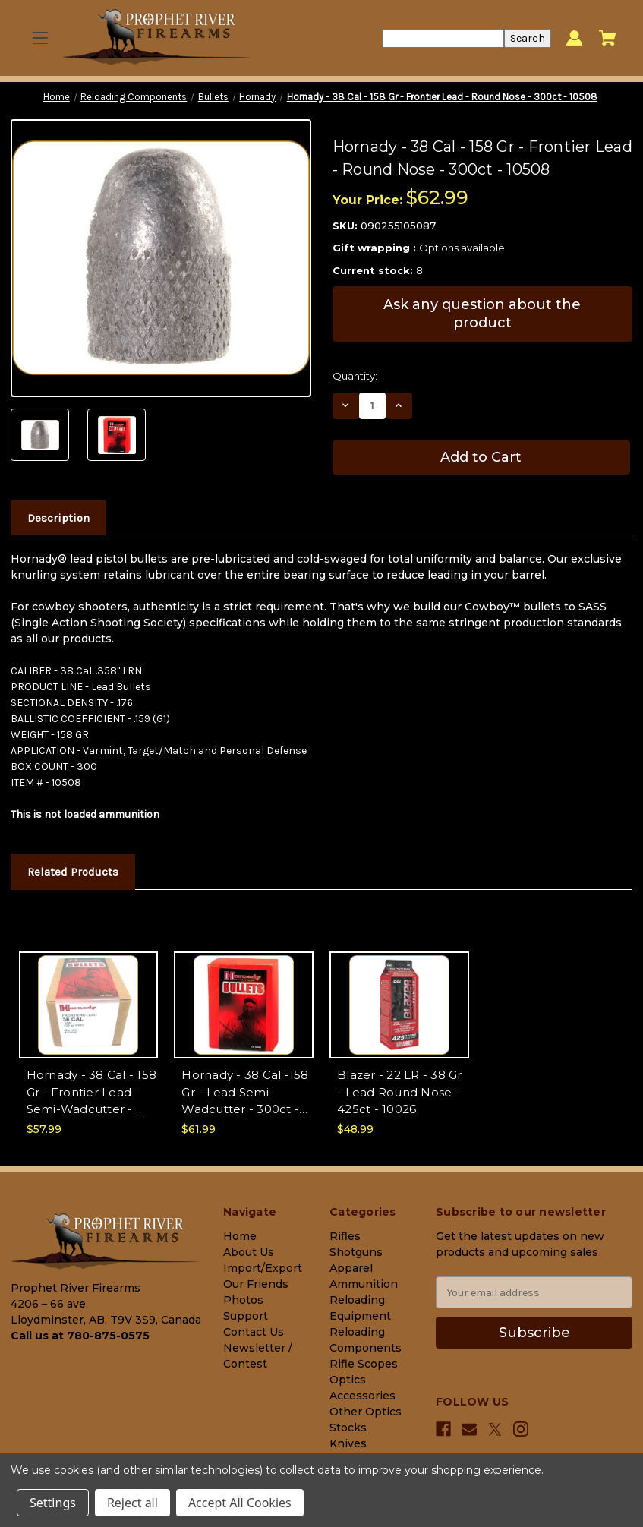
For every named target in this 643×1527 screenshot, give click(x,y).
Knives (348, 1443)
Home (240, 1236)
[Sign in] (574, 38)
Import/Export (262, 1268)
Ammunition (363, 1284)
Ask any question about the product (482, 313)
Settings (53, 1502)
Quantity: (355, 376)
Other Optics (365, 1411)
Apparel (351, 1268)
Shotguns (356, 1252)
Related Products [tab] (72, 872)
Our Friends (255, 1284)
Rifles (345, 1236)
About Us (248, 1252)
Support (245, 1316)
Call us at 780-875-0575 (80, 1335)
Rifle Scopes (363, 1364)
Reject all (132, 1502)
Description (58, 518)
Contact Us (253, 1332)
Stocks (348, 1427)
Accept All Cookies (240, 1502)
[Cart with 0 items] (607, 38)
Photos (243, 1300)
